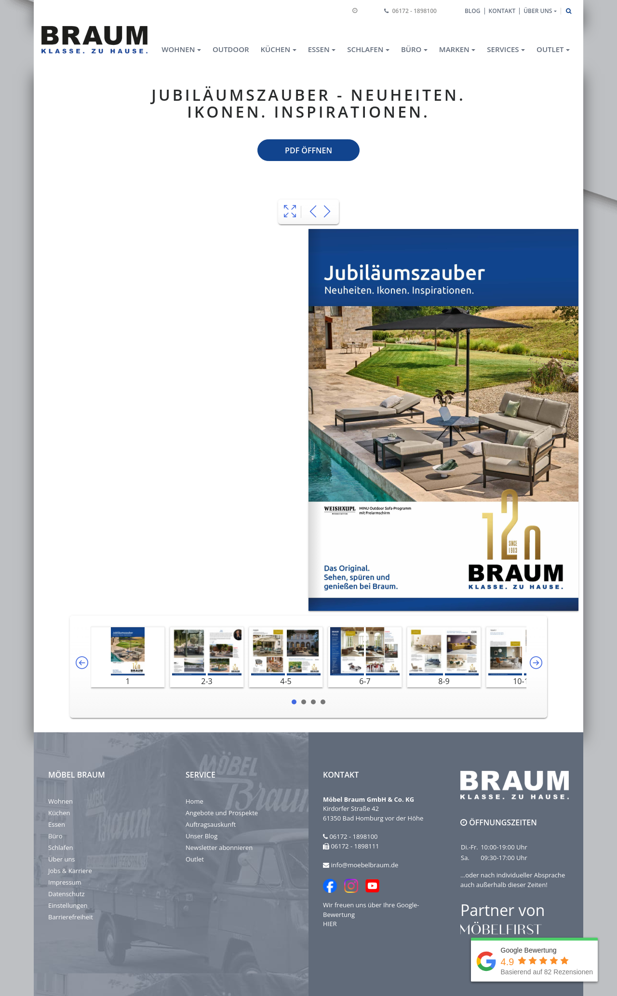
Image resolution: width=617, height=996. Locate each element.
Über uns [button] (537, 11)
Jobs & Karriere (70, 870)
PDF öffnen (308, 150)
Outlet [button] (550, 49)
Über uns (61, 859)
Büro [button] (411, 49)
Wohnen (60, 801)
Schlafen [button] (365, 49)
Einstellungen (67, 905)
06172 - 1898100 (414, 11)
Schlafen (60, 847)
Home (194, 801)
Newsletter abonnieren (219, 847)
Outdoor (231, 49)
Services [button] (503, 49)
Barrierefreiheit (70, 917)
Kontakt (502, 11)
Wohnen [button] (178, 49)
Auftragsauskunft (211, 824)
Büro (55, 836)
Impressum (64, 882)
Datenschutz (66, 893)
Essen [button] (319, 49)
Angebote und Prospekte (222, 812)
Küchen (59, 812)
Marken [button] (454, 49)
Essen (56, 824)
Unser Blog (201, 836)
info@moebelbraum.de (364, 865)
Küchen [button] (276, 49)
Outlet (195, 859)
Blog (473, 11)
